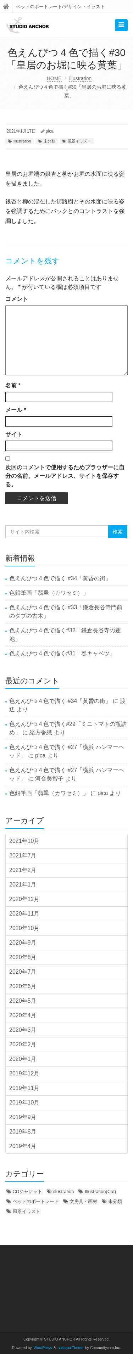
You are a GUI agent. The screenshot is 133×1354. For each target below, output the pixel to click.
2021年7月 (23, 855)
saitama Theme (70, 1348)
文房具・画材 (83, 1201)
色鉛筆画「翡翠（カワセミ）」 (49, 593)
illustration (80, 78)
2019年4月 (23, 1146)
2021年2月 (23, 870)
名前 (13, 385)
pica (50, 131)
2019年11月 (24, 1088)
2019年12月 (24, 1073)
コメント (16, 299)
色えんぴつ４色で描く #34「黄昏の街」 (60, 578)
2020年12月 (24, 899)
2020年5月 (23, 1001)
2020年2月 (23, 1044)
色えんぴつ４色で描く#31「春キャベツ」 (62, 653)
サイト (13, 434)
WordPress (43, 1348)
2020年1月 (23, 1059)
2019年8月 (23, 1132)
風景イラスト (79, 141)
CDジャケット (28, 1191)
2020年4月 (23, 1015)
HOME (54, 78)
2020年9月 (23, 943)
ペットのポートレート (36, 1201)
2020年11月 (24, 914)
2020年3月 (23, 1030)
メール (15, 410)
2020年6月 (23, 986)
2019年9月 (23, 1117)
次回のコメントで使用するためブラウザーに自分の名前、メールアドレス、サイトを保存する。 (64, 475)
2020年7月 (23, 972)
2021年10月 (24, 841)
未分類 (49, 141)
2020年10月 (24, 928)
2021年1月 (23, 885)
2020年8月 (23, 957)
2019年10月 (24, 1103)
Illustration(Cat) (100, 1191)
